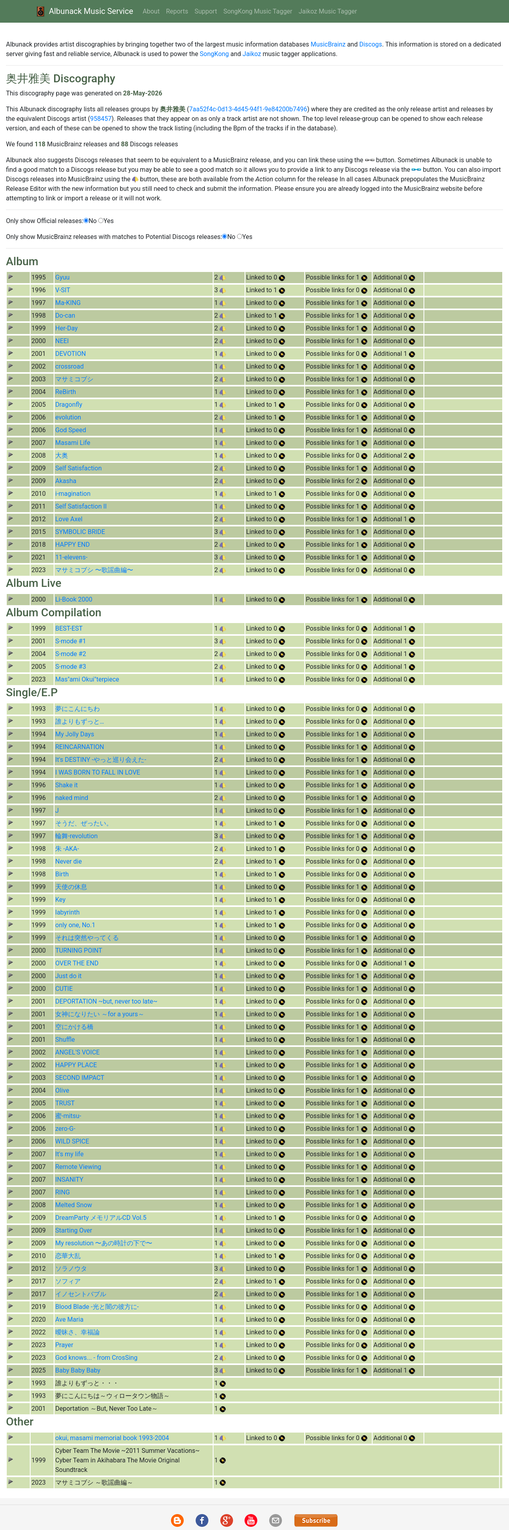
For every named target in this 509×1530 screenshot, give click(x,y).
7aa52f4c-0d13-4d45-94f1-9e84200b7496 (248, 109)
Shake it (66, 785)
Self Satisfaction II (81, 506)
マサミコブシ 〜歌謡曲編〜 (94, 570)
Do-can (65, 315)
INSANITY (69, 1179)
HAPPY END (72, 544)
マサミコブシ (74, 379)
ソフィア (68, 1281)
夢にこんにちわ (77, 709)
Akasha (65, 481)
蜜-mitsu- (68, 1116)
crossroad (69, 366)
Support (205, 11)
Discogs (370, 44)
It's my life (69, 1154)
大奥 (61, 455)
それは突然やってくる (87, 938)
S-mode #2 (70, 654)
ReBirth (65, 392)
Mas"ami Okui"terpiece (87, 679)
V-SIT (62, 290)
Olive (62, 1090)
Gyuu (62, 277)
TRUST (65, 1103)
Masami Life (72, 443)
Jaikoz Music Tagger (328, 11)
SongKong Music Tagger (257, 11)
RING (62, 1192)
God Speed (70, 430)
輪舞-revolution (76, 836)
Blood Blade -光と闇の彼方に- (97, 1307)
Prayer (64, 1345)
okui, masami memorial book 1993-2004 (112, 1438)
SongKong (214, 54)
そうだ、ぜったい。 (84, 823)
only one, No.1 (75, 925)
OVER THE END (77, 963)
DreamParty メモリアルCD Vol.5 (100, 1217)
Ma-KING (68, 303)
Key (60, 899)
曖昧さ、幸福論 (77, 1332)
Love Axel (68, 519)
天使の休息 (71, 887)
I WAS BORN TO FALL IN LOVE (97, 772)
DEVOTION (70, 353)
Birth (62, 874)
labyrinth (67, 912)
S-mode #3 (70, 666)
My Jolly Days (74, 734)
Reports (177, 11)
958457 (100, 118)
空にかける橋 (74, 1027)
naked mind (71, 798)
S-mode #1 (70, 641)
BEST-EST (69, 628)
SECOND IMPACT (79, 1077)
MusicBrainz (328, 44)
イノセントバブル (80, 1294)
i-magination (73, 493)
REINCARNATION (79, 747)
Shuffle (65, 1039)
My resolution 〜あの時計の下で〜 (103, 1243)
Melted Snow (73, 1205)
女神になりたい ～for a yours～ (99, 1014)
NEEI (62, 341)
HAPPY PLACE (76, 1065)
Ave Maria (69, 1319)
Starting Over (73, 1230)
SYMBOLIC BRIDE (80, 532)
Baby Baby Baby (77, 1370)
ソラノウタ (71, 1268)
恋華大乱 (68, 1256)
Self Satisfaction (78, 468)
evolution (68, 417)
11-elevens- (71, 557)
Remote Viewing (78, 1167)
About (151, 11)
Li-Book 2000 (73, 599)
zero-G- (65, 1128)
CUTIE (64, 988)
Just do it (68, 976)
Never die (68, 861)
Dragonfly (68, 404)
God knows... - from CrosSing (96, 1357)
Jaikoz (252, 54)
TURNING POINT (78, 950)
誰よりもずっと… (79, 721)
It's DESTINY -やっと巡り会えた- (100, 759)
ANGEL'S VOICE (77, 1052)
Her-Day (66, 328)
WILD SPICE (72, 1141)
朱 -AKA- (67, 848)
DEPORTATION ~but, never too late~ (106, 1001)
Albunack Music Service (83, 11)
